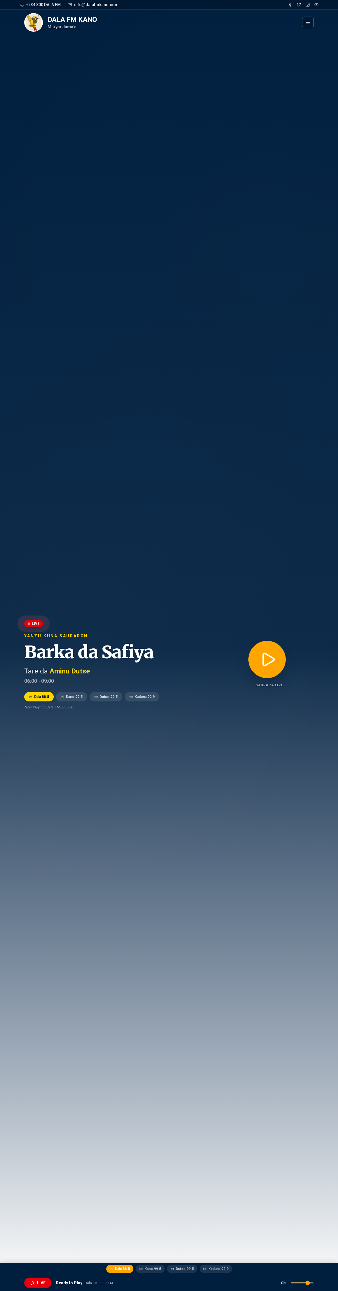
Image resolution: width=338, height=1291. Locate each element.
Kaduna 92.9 (142, 697)
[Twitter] (299, 5)
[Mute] (283, 1283)
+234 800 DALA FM (40, 4)
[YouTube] (316, 5)
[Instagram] (308, 5)
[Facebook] (290, 5)
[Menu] (308, 22)
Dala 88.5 (39, 697)
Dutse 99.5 (106, 697)
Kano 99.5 (72, 697)
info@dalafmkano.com (93, 4)
